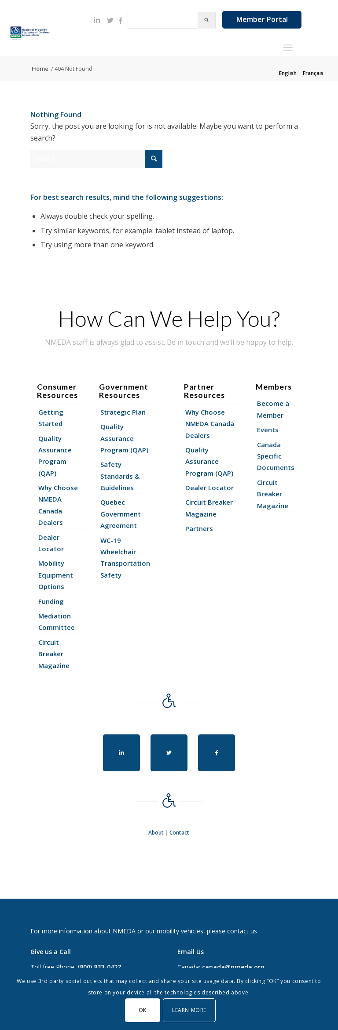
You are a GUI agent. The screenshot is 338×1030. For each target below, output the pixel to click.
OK (143, 1010)
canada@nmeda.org (233, 967)
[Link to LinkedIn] (96, 19)
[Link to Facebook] (121, 20)
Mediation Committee (56, 621)
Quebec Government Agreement (120, 514)
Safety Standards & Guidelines (120, 476)
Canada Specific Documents (275, 456)
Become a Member (273, 409)
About (156, 832)
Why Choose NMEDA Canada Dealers (58, 505)
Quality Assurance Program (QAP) (55, 455)
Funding (51, 601)
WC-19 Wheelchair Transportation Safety (125, 557)
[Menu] (287, 47)
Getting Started (50, 418)
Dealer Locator (51, 543)
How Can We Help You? (169, 318)
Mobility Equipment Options (55, 575)
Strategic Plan (123, 412)
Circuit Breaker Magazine (54, 654)
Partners (199, 528)
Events (268, 429)
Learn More (189, 1010)
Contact (179, 832)
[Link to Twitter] (110, 20)
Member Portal (262, 19)
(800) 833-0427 (99, 967)
